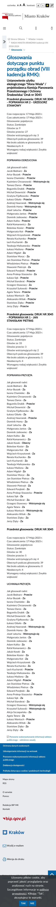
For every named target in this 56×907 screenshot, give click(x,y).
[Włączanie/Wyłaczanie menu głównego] (4, 29)
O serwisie (7, 792)
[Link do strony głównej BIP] (28, 16)
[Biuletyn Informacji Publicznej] (28, 820)
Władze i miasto (35, 39)
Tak (23, 903)
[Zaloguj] (52, 29)
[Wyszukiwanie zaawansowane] (20, 28)
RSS (4, 783)
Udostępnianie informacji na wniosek (20, 751)
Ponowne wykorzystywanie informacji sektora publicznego (24, 758)
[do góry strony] (52, 875)
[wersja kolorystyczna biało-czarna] (43, 5)
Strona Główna (18, 39)
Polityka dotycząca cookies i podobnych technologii (26, 771)
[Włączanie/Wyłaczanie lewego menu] (4, 42)
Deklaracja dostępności (13, 765)
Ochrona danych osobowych (16, 746)
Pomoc (6, 796)
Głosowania (16, 50)
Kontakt (6, 809)
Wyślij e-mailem (13, 846)
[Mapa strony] (36, 29)
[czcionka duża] (24, 5)
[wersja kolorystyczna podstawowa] (38, 5)
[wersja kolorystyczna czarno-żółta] (47, 5)
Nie (32, 903)
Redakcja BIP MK (11, 805)
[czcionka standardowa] (18, 5)
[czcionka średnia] (20, 5)
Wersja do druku (13, 859)
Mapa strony (8, 779)
